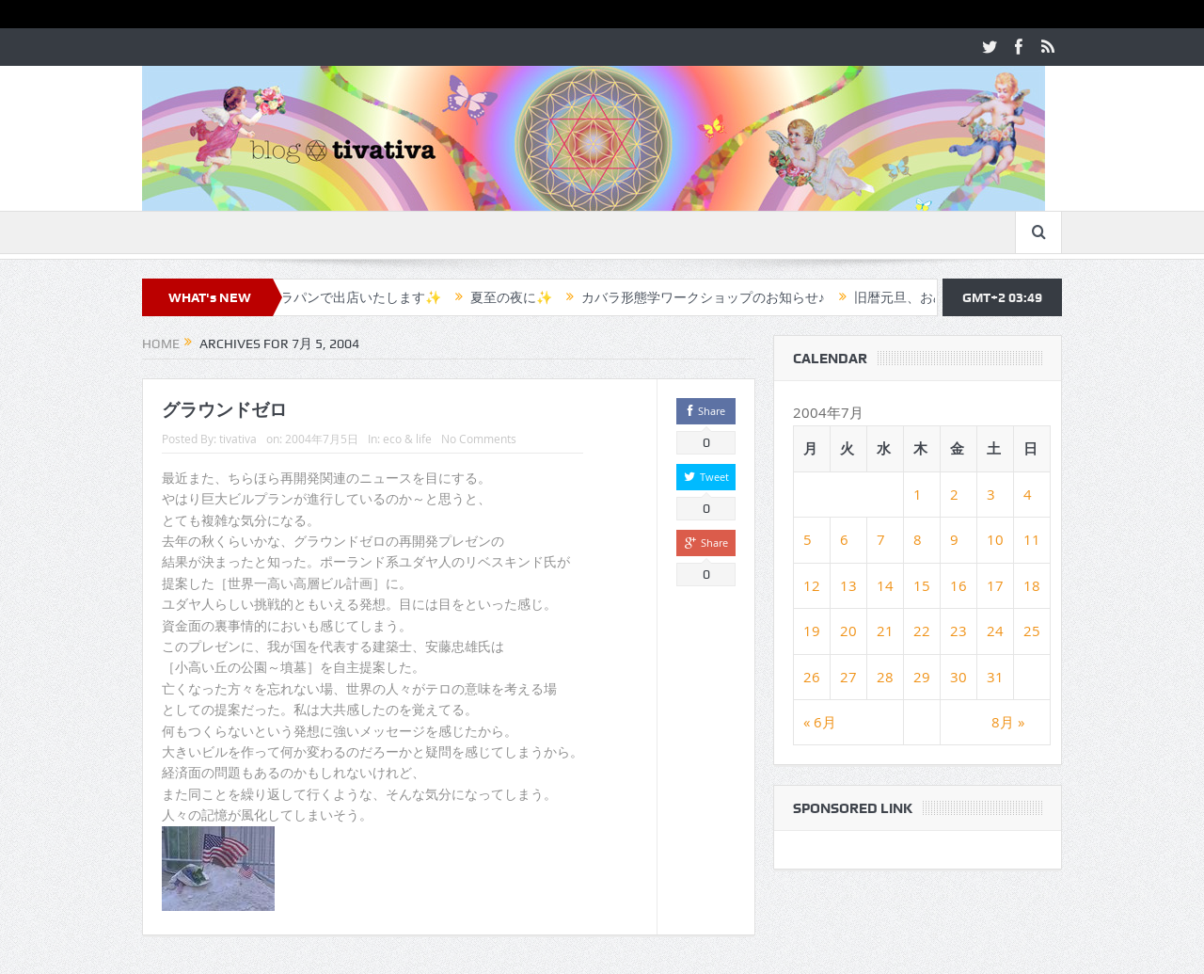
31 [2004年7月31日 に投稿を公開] (995, 676)
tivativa (238, 438)
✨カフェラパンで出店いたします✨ (344, 297)
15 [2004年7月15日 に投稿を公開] (921, 585)
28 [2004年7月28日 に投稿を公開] (885, 676)
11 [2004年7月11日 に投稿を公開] (1031, 539)
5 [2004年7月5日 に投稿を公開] (807, 539)
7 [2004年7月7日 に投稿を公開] (881, 539)
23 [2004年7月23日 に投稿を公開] (958, 630)
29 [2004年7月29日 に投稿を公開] (921, 676)
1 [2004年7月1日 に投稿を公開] (917, 494)
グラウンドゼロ (224, 409)
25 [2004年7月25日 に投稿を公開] (1031, 630)
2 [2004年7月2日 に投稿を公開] (954, 494)
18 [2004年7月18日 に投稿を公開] (1031, 585)
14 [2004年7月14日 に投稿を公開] (885, 585)
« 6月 (819, 721)
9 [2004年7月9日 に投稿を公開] (954, 539)
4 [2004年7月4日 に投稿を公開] (1027, 494)
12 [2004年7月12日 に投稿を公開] (811, 585)
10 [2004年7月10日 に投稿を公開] (995, 539)
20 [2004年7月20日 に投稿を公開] (848, 630)
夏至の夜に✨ (522, 297)
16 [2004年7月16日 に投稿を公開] (958, 585)
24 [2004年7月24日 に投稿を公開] (995, 630)
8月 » (1007, 721)
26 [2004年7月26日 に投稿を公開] (811, 676)
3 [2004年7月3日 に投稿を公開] (991, 494)
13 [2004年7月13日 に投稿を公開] (848, 585)
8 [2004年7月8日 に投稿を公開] (917, 539)
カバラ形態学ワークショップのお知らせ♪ (714, 297)
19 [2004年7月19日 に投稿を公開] (811, 630)
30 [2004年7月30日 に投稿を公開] (958, 676)
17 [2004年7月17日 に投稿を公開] (995, 585)
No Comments (478, 438)
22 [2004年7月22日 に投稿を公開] (921, 630)
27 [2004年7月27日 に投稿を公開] (848, 676)
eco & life (407, 438)
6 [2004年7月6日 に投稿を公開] (844, 539)
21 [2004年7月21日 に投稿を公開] (885, 630)
